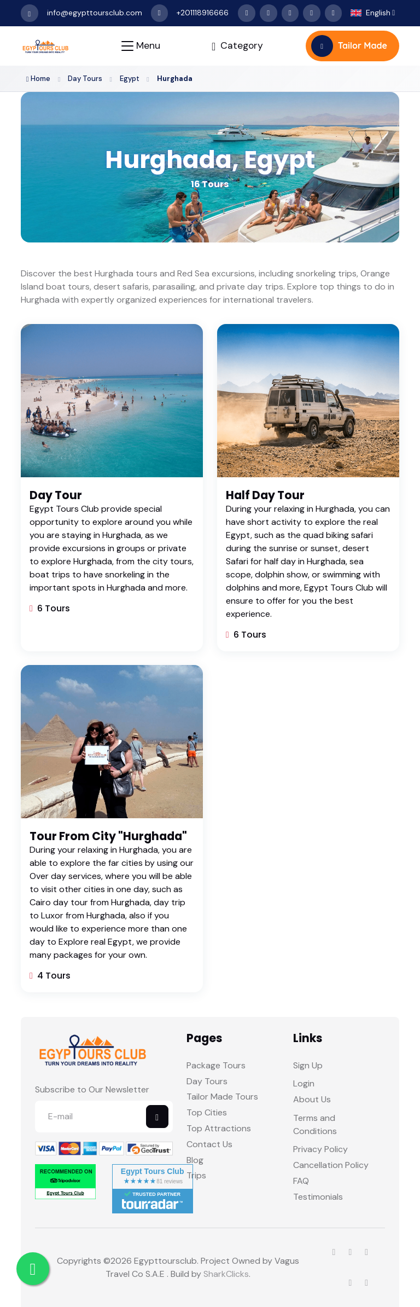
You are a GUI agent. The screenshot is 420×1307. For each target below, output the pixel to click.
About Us (312, 1100)
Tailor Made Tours (222, 1097)
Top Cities (206, 1113)
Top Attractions (218, 1128)
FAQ (301, 1181)
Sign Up (308, 1065)
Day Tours (85, 78)
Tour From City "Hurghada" (108, 837)
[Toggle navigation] (141, 46)
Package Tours (216, 1065)
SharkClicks (226, 1274)
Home (38, 78)
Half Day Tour (265, 496)
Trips (196, 1176)
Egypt (131, 78)
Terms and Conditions (315, 1124)
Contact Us (209, 1144)
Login (303, 1084)
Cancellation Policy (331, 1165)
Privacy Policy (320, 1149)
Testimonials (318, 1196)
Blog (194, 1160)
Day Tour (56, 496)
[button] (372, 13)
